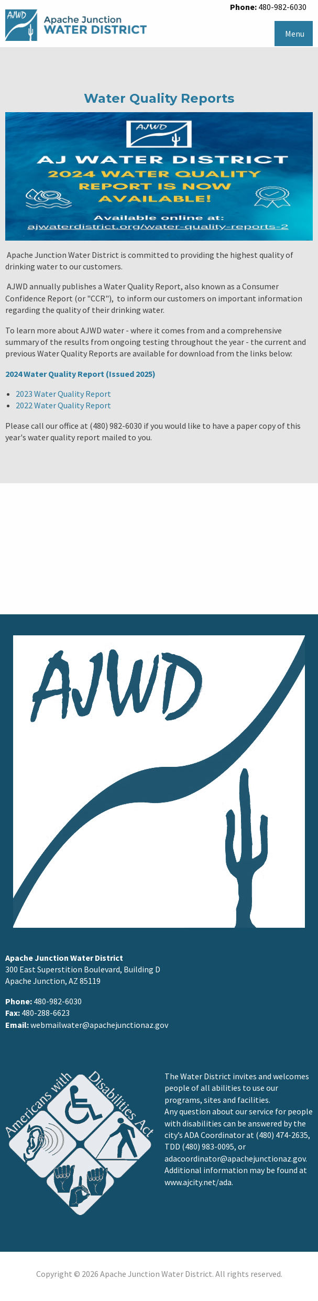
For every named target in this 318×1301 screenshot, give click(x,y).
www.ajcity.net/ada (198, 1182)
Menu (294, 33)
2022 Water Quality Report (63, 405)
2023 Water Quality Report (63, 393)
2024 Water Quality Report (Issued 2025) (80, 373)
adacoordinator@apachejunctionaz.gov (235, 1158)
